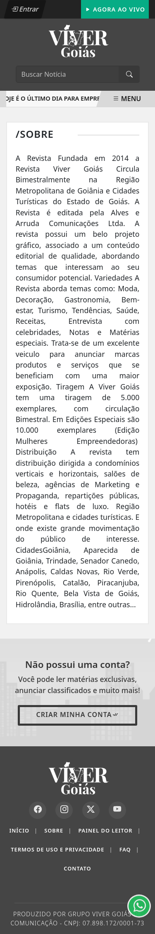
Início (23, 831)
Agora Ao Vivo (115, 9)
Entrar (25, 9)
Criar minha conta (77, 714)
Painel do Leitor (109, 831)
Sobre (58, 831)
